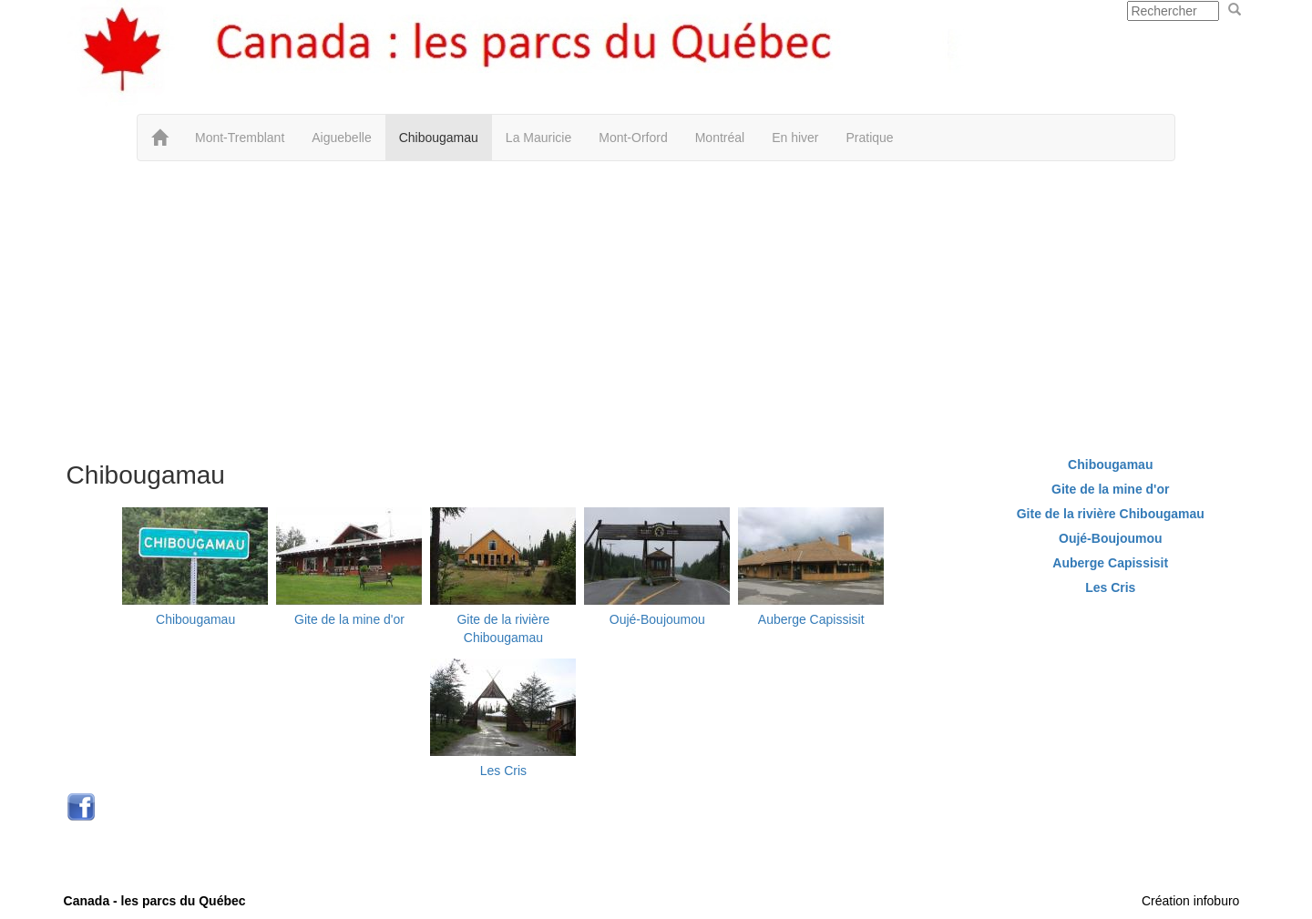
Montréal (719, 137)
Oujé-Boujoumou (657, 619)
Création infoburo (1190, 900)
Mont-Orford (633, 137)
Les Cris (503, 770)
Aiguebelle (341, 137)
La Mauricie (538, 137)
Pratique (870, 137)
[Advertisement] (656, 306)
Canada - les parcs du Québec (155, 900)
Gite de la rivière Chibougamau (1110, 513)
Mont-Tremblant (239, 137)
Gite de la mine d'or (349, 619)
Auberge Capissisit (811, 619)
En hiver (795, 137)
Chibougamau (438, 137)
